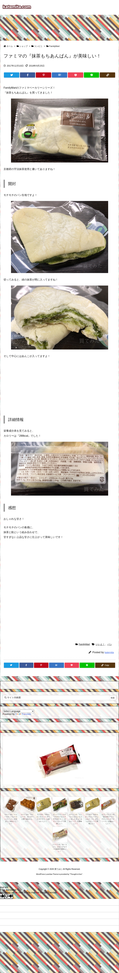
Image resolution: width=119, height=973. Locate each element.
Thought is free (76, 874)
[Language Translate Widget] (18, 711)
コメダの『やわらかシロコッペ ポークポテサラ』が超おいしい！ (43, 818)
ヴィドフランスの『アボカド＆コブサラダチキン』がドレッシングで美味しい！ (59, 819)
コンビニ (38, 46)
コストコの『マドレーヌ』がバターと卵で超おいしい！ (27, 818)
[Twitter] (11, 75)
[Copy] (107, 75)
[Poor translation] (9, 896)
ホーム (9, 46)
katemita (109, 652)
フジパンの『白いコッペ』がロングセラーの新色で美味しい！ (59, 848)
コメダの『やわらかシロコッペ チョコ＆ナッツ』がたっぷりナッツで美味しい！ (92, 819)
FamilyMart (54, 46)
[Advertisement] (59, 26)
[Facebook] (27, 75)
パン (109, 644)
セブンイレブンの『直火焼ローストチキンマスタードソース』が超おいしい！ (108, 819)
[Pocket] (75, 75)
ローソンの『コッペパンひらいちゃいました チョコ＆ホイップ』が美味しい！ (75, 819)
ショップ (23, 46)
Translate (23, 714)
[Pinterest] (43, 75)
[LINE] (91, 75)
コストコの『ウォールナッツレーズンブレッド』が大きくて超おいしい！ (10, 819)
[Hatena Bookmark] (59, 75)
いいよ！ (100, 644)
